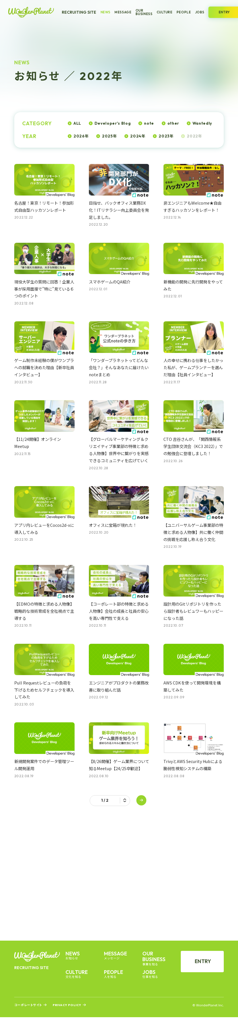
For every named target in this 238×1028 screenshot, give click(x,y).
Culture (165, 12)
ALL (77, 123)
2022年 (194, 136)
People (184, 12)
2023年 (166, 136)
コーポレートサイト (28, 1005)
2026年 (81, 136)
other (173, 123)
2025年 (109, 136)
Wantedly (202, 123)
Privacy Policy (67, 1005)
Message (122, 12)
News (105, 12)
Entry (203, 961)
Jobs (199, 12)
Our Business (144, 12)
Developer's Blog (113, 123)
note (149, 123)
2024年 (137, 136)
